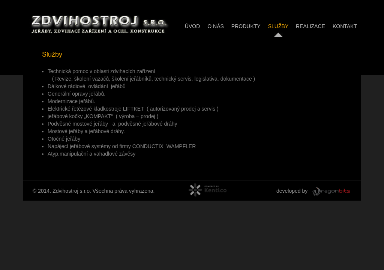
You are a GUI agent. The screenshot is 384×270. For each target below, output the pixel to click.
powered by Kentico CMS (218, 191)
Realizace (310, 26)
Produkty (246, 26)
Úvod (192, 26)
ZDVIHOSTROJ (98, 23)
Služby (278, 26)
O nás (215, 26)
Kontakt (345, 26)
